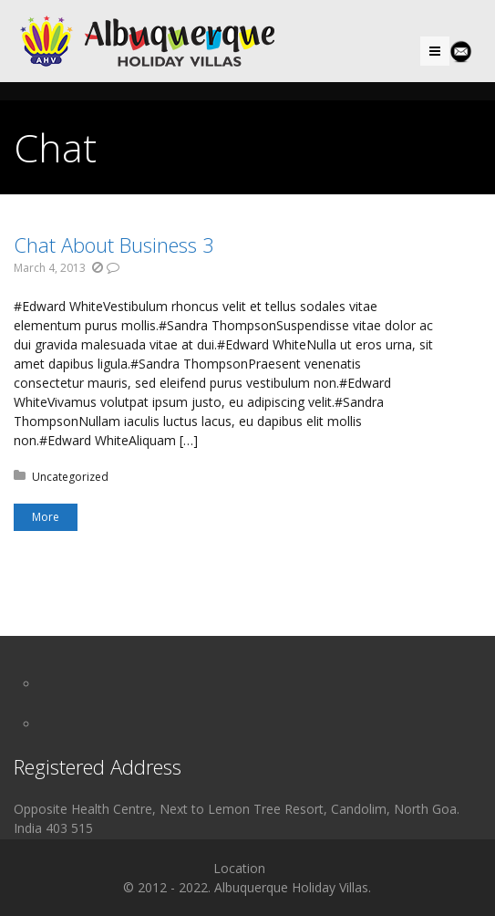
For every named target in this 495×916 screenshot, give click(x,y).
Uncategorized (70, 476)
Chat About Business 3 (114, 244)
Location (239, 868)
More (45, 517)
